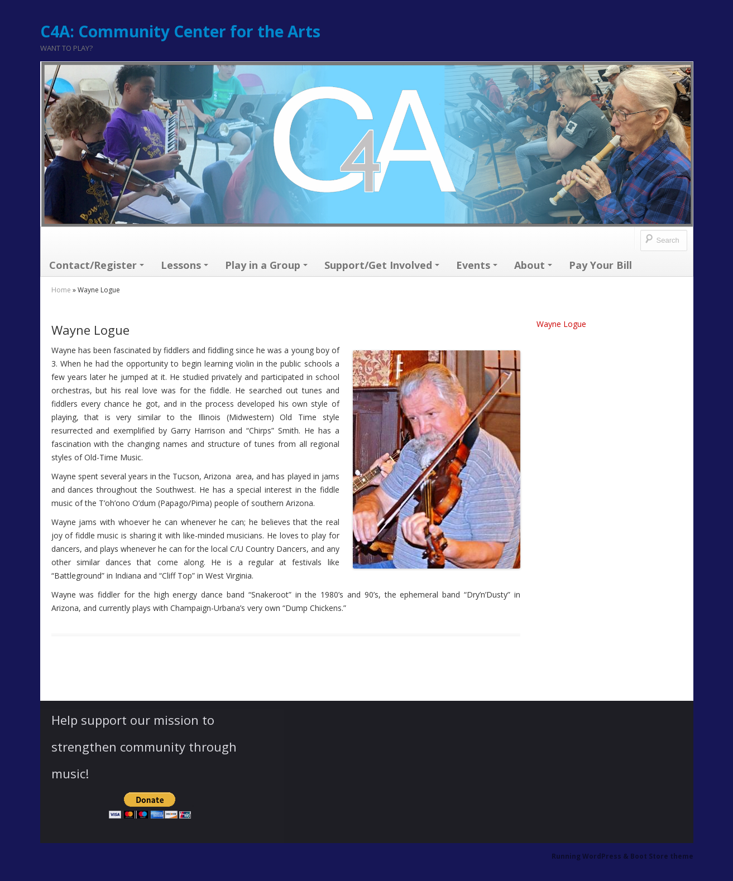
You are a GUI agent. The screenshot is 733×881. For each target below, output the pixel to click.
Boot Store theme (661, 856)
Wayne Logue (561, 324)
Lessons (184, 265)
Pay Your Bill (600, 265)
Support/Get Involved (381, 265)
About (533, 265)
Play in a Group (266, 265)
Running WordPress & (591, 856)
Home (61, 290)
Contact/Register (96, 265)
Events (476, 265)
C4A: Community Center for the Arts (180, 31)
